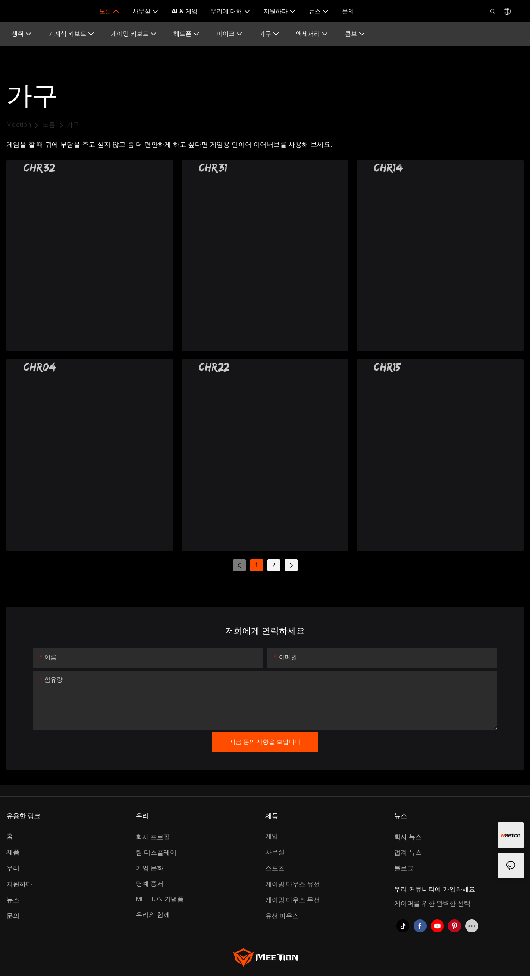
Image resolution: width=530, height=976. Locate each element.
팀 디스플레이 (156, 853)
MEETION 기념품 (160, 899)
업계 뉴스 (408, 853)
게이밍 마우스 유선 (292, 884)
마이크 (229, 34)
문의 (12, 916)
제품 (12, 852)
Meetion (18, 125)
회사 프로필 (153, 837)
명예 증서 (149, 884)
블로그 (404, 868)
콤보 (355, 34)
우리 (12, 868)
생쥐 (22, 34)
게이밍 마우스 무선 (292, 900)
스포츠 (275, 868)
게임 (271, 836)
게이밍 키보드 (134, 34)
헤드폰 (186, 34)
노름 (49, 125)
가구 (269, 34)
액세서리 (312, 34)
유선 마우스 (282, 916)
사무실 (275, 852)
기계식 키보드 (71, 34)
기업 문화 (149, 868)
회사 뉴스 (408, 837)
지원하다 (19, 884)
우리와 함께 (153, 915)
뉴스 (12, 900)
